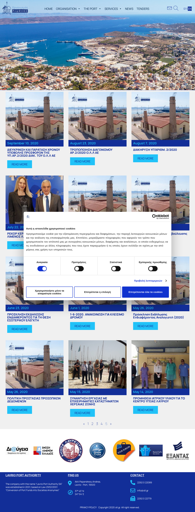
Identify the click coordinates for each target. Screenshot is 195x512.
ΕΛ (185, 8)
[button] (78, 9)
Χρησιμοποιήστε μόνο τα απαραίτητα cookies (49, 292)
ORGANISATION (68, 9)
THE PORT (92, 9)
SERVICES (113, 9)
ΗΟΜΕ (48, 9)
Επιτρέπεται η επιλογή (97, 292)
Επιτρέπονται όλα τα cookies (145, 292)
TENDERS (143, 9)
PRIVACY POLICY (88, 507)
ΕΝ (189, 8)
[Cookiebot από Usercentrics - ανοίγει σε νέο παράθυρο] (154, 216)
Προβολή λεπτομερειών (148, 280)
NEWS (129, 9)
